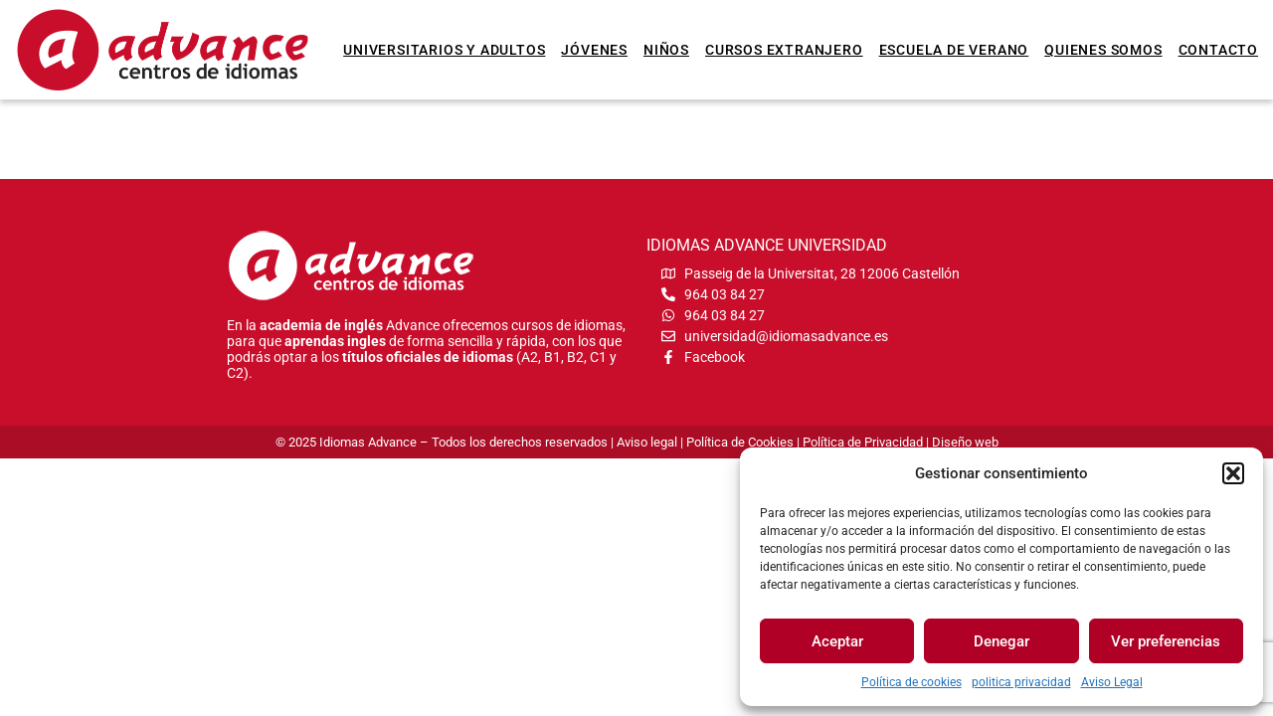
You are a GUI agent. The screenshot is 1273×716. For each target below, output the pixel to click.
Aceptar (837, 641)
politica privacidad (1021, 682)
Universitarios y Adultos (444, 50)
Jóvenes (594, 50)
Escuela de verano (954, 50)
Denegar (1001, 641)
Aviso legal (647, 442)
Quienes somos (1103, 50)
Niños (666, 50)
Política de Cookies (740, 442)
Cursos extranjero (784, 50)
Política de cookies (911, 682)
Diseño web (965, 442)
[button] (1233, 473)
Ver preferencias (1165, 641)
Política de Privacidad (863, 442)
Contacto (1218, 50)
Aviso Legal (1112, 682)
